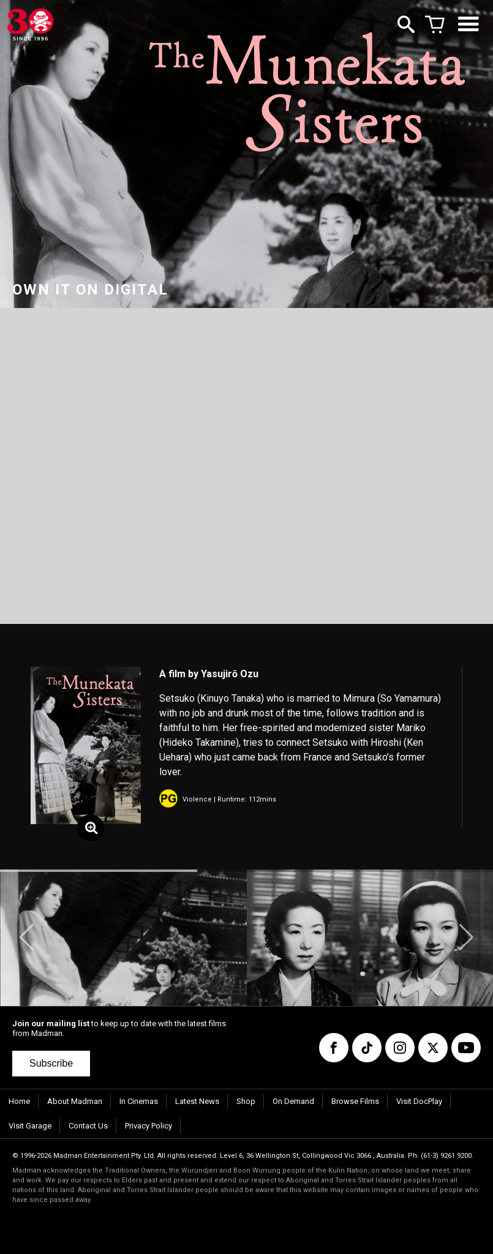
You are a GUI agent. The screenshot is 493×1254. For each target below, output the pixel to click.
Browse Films (355, 1101)
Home (19, 1101)
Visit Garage (30, 1125)
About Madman (74, 1101)
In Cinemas (138, 1101)
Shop (245, 1101)
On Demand (293, 1101)
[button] (26, 937)
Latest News (197, 1101)
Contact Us (88, 1125)
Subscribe (51, 1063)
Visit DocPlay (419, 1101)
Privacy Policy (148, 1125)
